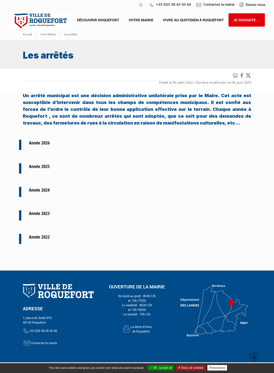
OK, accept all (161, 367)
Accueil (27, 34)
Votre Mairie (48, 34)
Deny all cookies (190, 367)
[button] (141, 4)
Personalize (217, 367)
